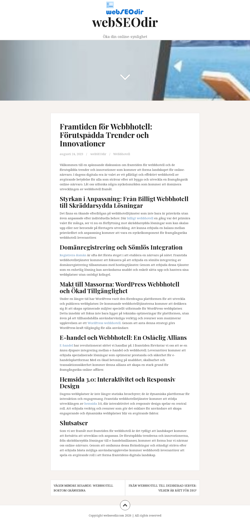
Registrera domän (73, 255)
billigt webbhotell (140, 218)
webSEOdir (125, 21)
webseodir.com (114, 515)
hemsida (90, 403)
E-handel (66, 345)
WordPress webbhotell (104, 323)
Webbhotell (121, 154)
